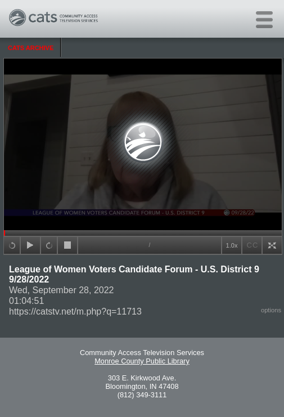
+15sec (12, 245)
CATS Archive (30, 47)
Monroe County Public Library (142, 361)
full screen (272, 245)
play (30, 245)
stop (67, 245)
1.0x (232, 245)
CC (253, 245)
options (271, 310)
